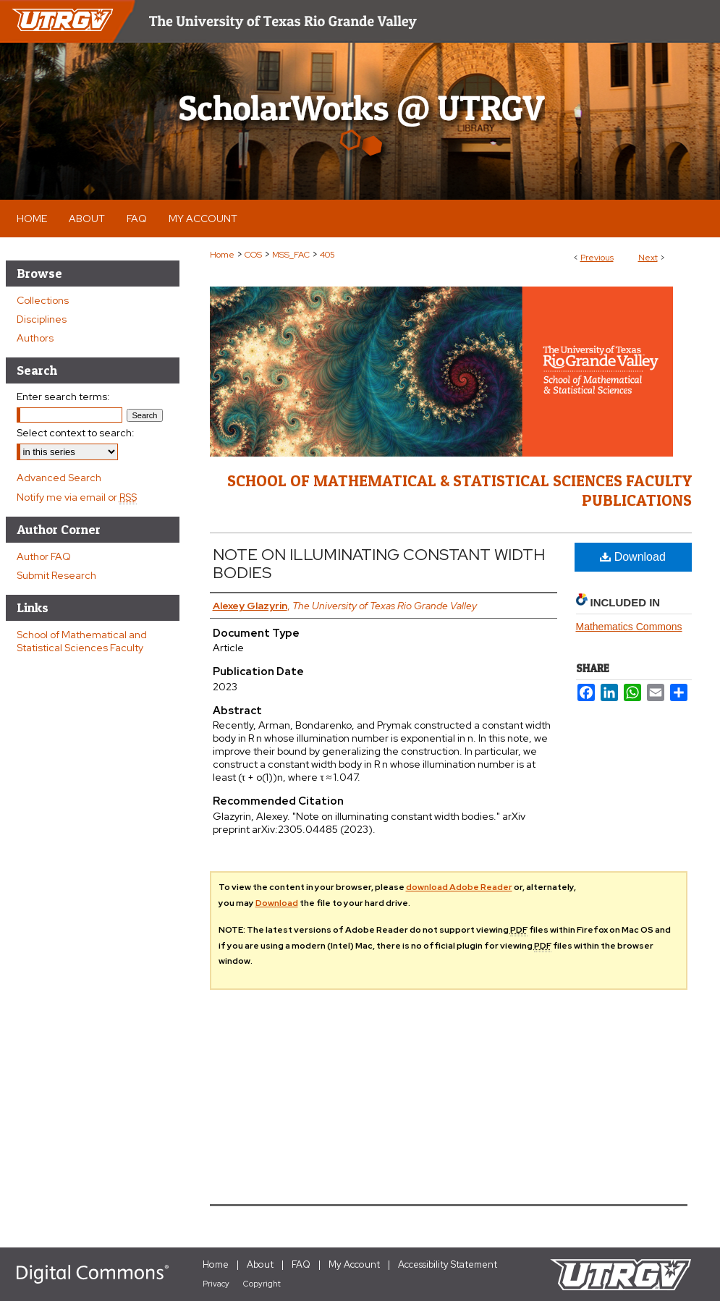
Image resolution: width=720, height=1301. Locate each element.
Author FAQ (44, 556)
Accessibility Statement (447, 1264)
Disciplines (42, 319)
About (260, 1264)
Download (633, 557)
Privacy (216, 1284)
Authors (35, 337)
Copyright (262, 1284)
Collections (43, 300)
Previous (597, 257)
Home (222, 254)
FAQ (301, 1264)
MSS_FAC (291, 254)
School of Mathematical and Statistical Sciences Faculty (82, 641)
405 (327, 254)
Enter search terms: (63, 396)
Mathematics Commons (629, 626)
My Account (354, 1264)
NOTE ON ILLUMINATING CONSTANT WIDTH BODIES (379, 563)
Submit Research (56, 575)
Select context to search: (76, 432)
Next (648, 257)
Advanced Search (59, 477)
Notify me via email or (77, 497)
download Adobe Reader (459, 887)
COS (253, 254)
